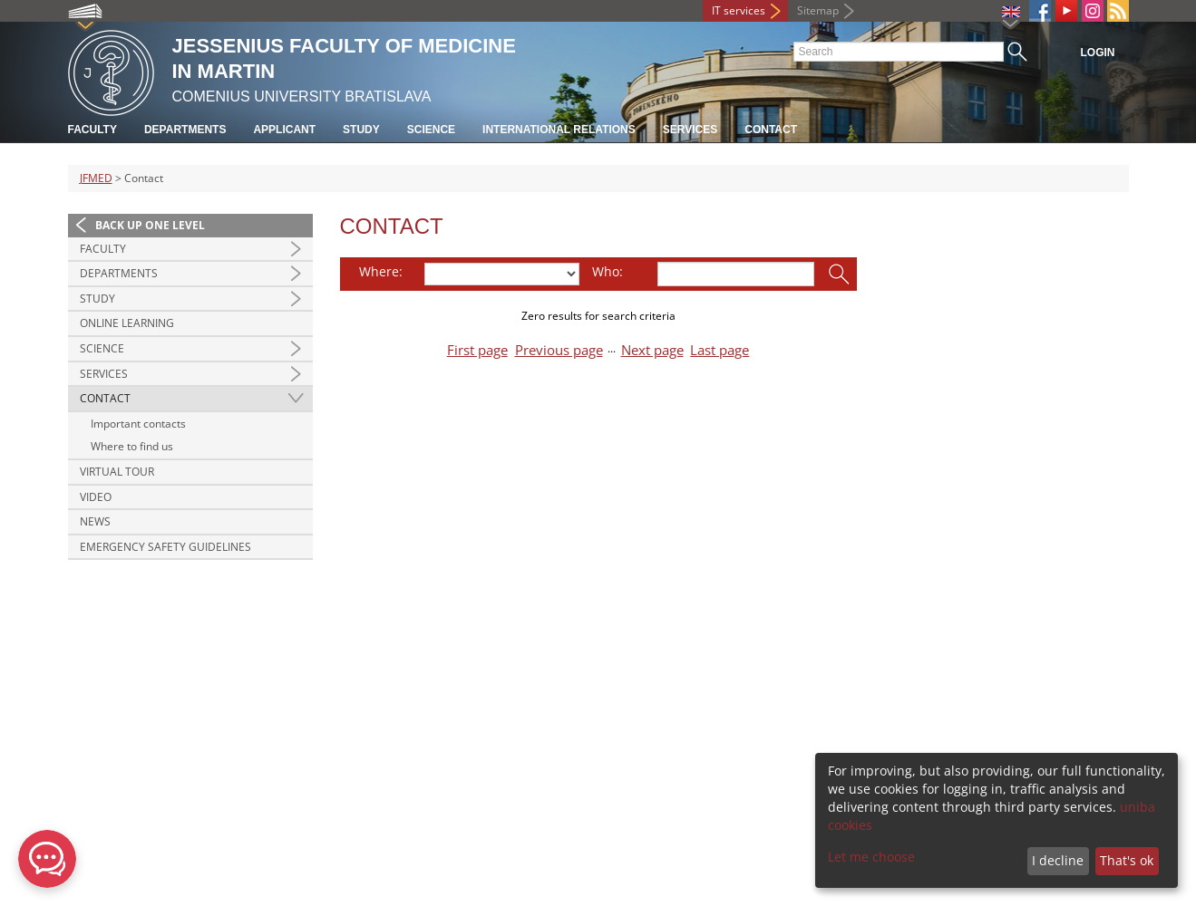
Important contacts (138, 423)
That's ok (1126, 860)
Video (96, 497)
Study (361, 129)
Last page (719, 350)
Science (431, 129)
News (95, 521)
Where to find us (132, 446)
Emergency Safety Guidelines (165, 546)
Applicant (284, 129)
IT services (738, 10)
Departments (185, 129)
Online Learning (127, 323)
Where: (381, 271)
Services (690, 129)
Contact (770, 129)
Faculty (92, 129)
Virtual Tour (117, 471)
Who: (607, 271)
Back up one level (150, 225)
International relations (559, 129)
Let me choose (871, 856)
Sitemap (818, 10)
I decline (1058, 860)
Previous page (559, 350)
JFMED (96, 178)
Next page (652, 350)
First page (477, 350)
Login (1098, 52)
